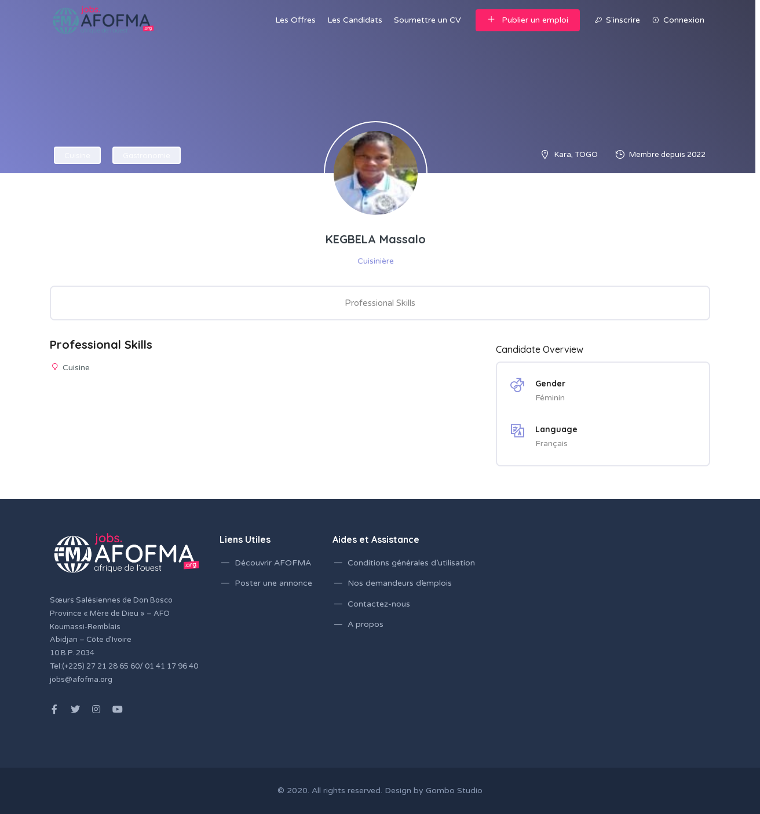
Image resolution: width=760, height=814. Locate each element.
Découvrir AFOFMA (273, 563)
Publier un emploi (527, 20)
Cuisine (77, 155)
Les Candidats (354, 20)
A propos (365, 624)
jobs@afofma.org (81, 679)
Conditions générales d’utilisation (411, 563)
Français (551, 443)
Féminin (550, 398)
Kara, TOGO (576, 154)
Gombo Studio (454, 790)
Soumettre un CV (427, 20)
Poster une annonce (273, 583)
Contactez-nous (379, 604)
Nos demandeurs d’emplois (400, 583)
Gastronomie (146, 155)
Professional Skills (380, 303)
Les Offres (295, 20)
